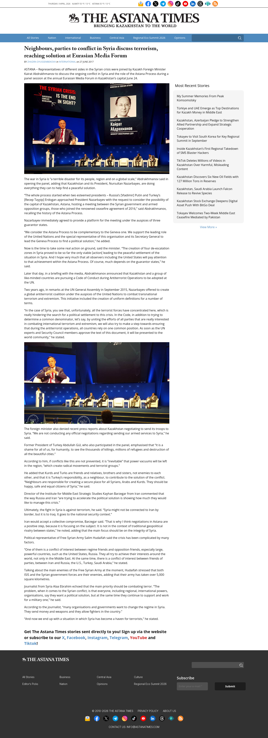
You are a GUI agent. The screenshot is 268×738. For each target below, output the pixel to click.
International (73, 37)
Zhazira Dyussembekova (42, 61)
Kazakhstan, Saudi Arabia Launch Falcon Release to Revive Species (204, 191)
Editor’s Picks (30, 683)
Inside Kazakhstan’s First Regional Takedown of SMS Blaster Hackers (207, 151)
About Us (169, 710)
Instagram (97, 637)
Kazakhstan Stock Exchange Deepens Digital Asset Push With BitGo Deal (207, 203)
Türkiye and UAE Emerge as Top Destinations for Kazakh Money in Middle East (208, 110)
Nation (52, 37)
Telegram (119, 637)
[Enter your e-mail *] (192, 686)
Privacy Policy (148, 710)
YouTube (138, 637)
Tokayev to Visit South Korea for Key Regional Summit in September (208, 138)
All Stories (33, 37)
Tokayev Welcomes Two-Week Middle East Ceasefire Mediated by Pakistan (206, 215)
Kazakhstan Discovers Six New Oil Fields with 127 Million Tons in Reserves (208, 179)
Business (95, 37)
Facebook (76, 637)
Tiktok (30, 643)
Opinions (179, 37)
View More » (208, 227)
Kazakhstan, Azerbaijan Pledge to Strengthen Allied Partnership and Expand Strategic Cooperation (208, 124)
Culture (138, 677)
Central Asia (117, 37)
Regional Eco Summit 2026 (149, 37)
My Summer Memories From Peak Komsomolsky (200, 98)
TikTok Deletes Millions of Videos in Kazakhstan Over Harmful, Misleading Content (203, 165)
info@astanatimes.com (143, 727)
